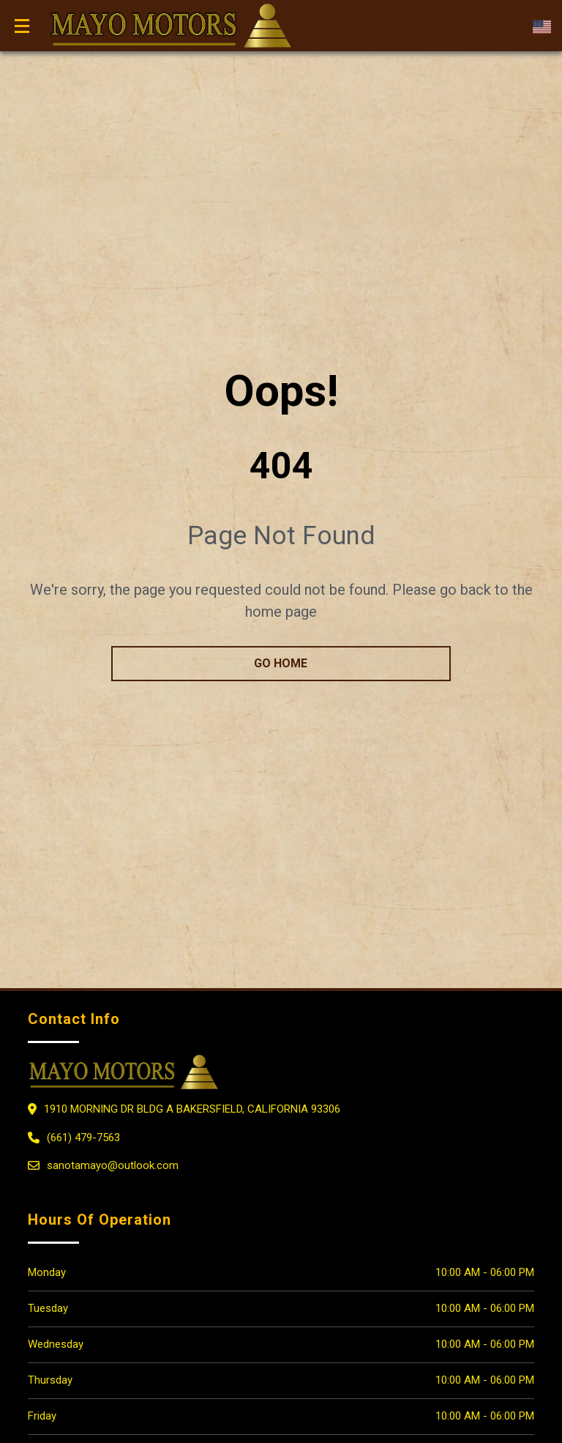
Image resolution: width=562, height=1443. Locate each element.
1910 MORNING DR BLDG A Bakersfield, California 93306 (192, 1109)
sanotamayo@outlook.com (113, 1165)
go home (280, 663)
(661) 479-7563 (83, 1137)
